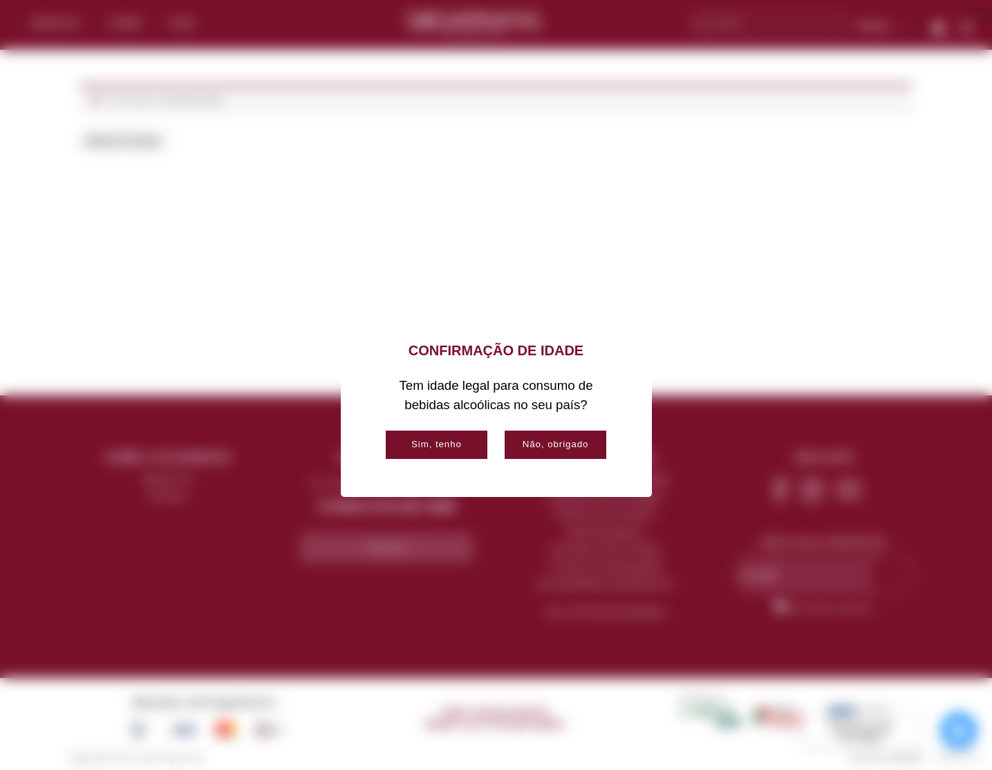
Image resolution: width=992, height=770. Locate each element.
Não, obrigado (556, 444)
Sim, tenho (436, 444)
